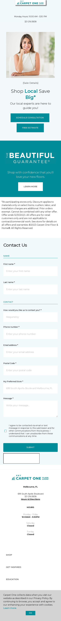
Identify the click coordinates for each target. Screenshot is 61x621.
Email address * (10, 345)
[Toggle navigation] (4, 5)
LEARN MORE (30, 186)
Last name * (9, 282)
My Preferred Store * (13, 381)
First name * (9, 264)
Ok (30, 613)
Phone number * (11, 327)
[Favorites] (54, 5)
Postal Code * (9, 363)
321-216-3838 (31, 21)
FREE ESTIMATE (30, 128)
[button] (50, 5)
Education (12, 579)
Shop (9, 555)
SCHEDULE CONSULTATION (30, 117)
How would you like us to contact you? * (22, 310)
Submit (30, 447)
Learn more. (10, 608)
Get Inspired (13, 567)
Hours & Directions (30, 499)
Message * (8, 398)
